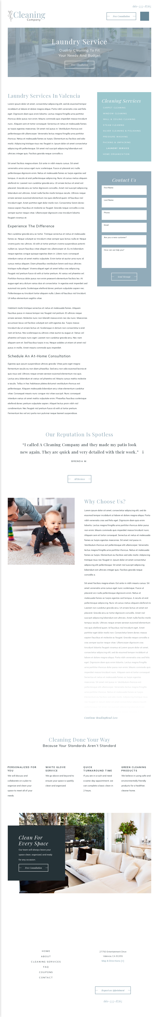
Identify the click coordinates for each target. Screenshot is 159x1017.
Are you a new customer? (115, 245)
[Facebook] (41, 988)
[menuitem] (120, 108)
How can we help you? (114, 257)
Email (106, 232)
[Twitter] (46, 988)
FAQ (46, 967)
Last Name (108, 207)
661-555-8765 (142, 6)
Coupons (46, 972)
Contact (46, 978)
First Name (108, 195)
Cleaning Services (46, 962)
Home (46, 951)
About (46, 957)
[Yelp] (51, 988)
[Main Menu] (144, 16)
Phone (107, 220)
